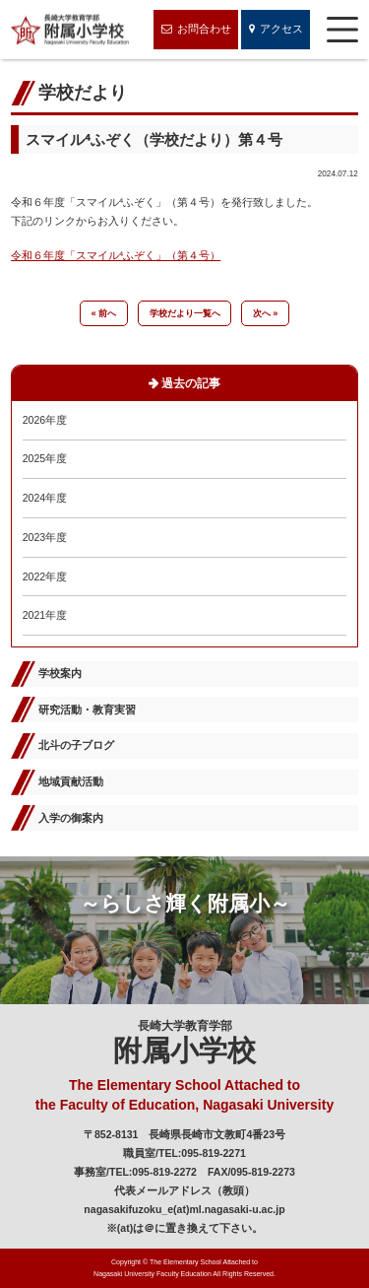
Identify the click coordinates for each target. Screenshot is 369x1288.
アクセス (276, 30)
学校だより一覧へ (185, 313)
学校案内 (60, 673)
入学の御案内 (70, 818)
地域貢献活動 (70, 781)
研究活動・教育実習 (87, 709)
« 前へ (104, 313)
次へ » (265, 313)
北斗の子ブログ (76, 745)
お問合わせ (196, 30)
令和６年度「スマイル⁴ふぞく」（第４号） (115, 255)
